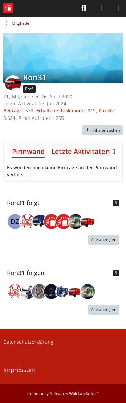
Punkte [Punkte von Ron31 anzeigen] (106, 110)
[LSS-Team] (51, 221)
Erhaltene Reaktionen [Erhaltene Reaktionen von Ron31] (60, 110)
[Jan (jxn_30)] (76, 221)
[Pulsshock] (51, 291)
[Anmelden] (100, 8)
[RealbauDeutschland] (39, 291)
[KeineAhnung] (39, 221)
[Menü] (117, 8)
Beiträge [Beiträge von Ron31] (12, 110)
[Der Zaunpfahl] (15, 221)
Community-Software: (63, 393)
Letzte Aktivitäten (80, 151)
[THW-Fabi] (63, 291)
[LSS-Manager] (27, 221)
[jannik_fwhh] (27, 291)
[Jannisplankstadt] (88, 221)
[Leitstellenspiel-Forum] (8, 8)
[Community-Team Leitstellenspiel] (63, 221)
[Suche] (83, 8)
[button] (102, 130)
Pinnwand (28, 151)
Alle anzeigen (103, 239)
